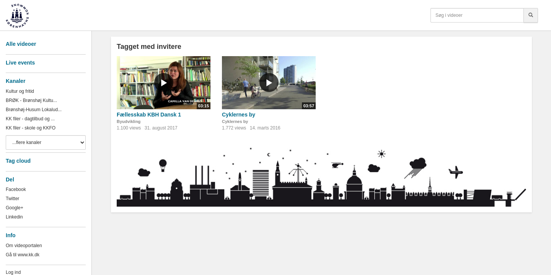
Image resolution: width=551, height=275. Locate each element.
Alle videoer (21, 44)
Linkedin (14, 217)
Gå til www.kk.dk (22, 254)
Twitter (12, 198)
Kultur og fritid (20, 91)
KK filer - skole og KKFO (30, 128)
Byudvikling (128, 121)
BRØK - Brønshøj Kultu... (31, 100)
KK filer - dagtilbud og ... (30, 118)
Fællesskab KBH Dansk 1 (149, 115)
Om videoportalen (24, 245)
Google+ (14, 207)
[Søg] (530, 15)
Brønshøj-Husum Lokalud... (34, 109)
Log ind (13, 272)
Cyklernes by (238, 115)
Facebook (16, 189)
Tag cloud (18, 161)
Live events (20, 63)
